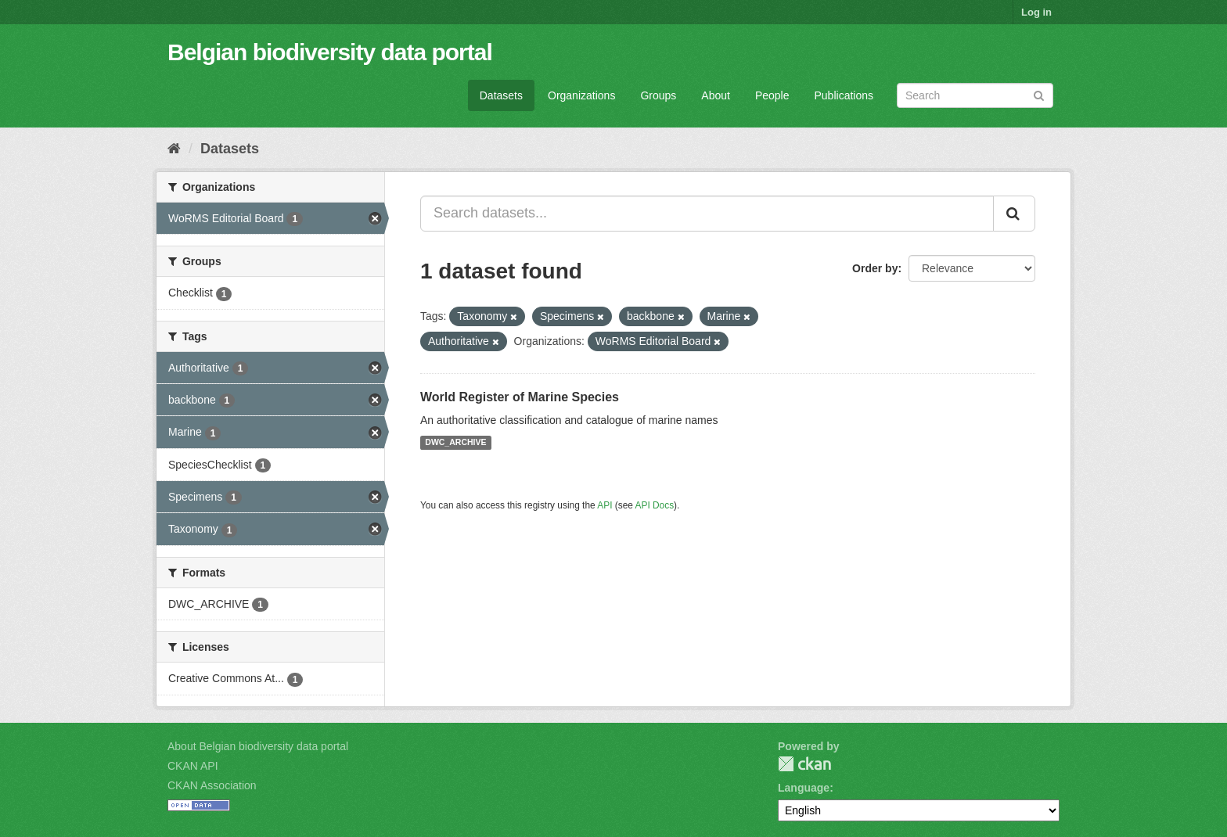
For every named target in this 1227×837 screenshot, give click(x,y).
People (772, 95)
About (715, 95)
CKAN (804, 764)
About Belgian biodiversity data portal (257, 746)
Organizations (581, 95)
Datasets (501, 95)
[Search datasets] (975, 95)
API (604, 505)
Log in (1036, 12)
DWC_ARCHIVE (455, 442)
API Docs (655, 505)
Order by (875, 268)
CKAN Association (212, 785)
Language (803, 787)
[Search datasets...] (707, 214)
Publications (844, 95)
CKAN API (192, 766)
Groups (658, 95)
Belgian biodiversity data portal (329, 52)
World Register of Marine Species (519, 397)
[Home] (174, 148)
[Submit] (1038, 94)
